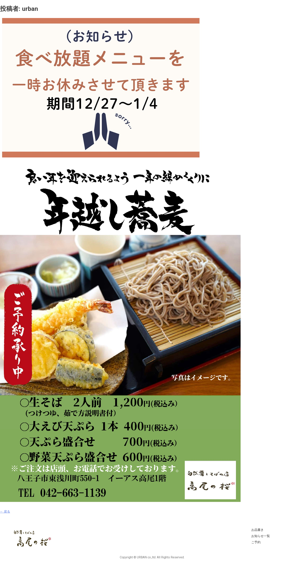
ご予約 (256, 542)
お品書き (257, 529)
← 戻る (5, 511)
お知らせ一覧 (260, 536)
